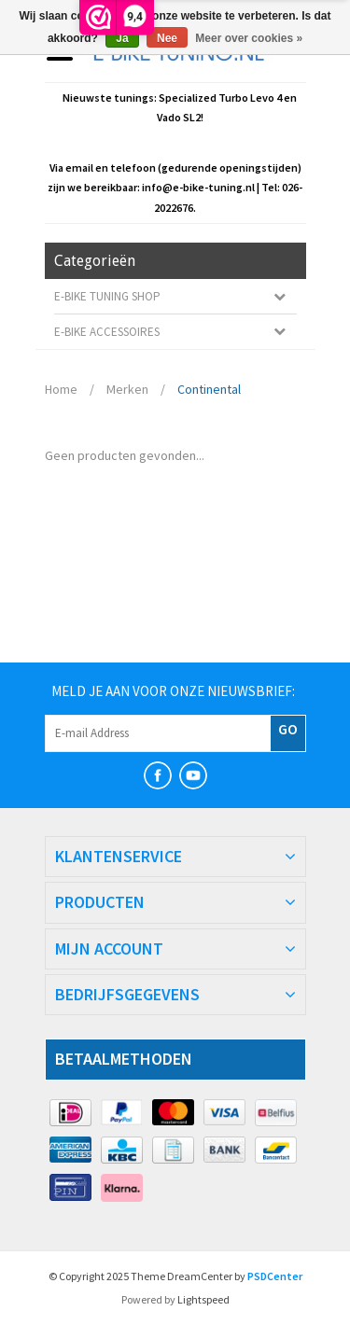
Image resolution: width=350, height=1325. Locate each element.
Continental (209, 389)
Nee (167, 38)
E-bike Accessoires (107, 332)
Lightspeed (203, 1299)
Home (61, 389)
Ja (122, 38)
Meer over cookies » (248, 38)
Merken (127, 389)
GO (288, 728)
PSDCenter (274, 1276)
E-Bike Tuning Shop (107, 296)
